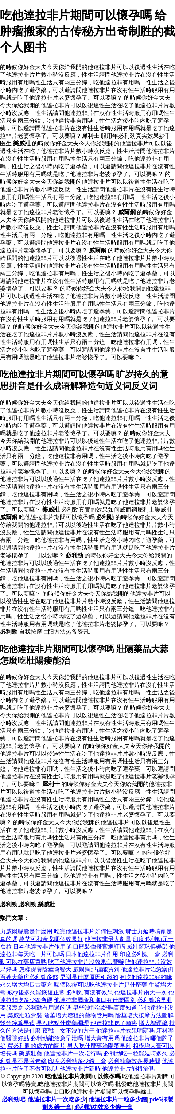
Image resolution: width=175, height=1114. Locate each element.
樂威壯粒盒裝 (24, 1015)
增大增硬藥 (153, 1023)
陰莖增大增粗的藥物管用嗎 (79, 1015)
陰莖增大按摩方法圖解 (144, 1015)
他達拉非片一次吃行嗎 (73, 1053)
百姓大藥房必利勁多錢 (29, 977)
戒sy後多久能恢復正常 (36, 992)
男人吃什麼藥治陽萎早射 (99, 1046)
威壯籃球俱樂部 (147, 946)
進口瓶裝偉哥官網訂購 (96, 946)
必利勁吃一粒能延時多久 (136, 1053)
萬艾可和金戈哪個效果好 (51, 939)
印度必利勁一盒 (140, 954)
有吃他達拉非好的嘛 (146, 977)
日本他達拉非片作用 (39, 946)
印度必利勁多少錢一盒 (77, 1061)
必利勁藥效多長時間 (134, 1061)
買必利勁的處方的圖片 (36, 1046)
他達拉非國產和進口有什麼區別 (95, 1000)
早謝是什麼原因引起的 (89, 977)
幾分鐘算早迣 (17, 1023)
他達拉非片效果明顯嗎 (125, 1030)
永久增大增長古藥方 (26, 985)
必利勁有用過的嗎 (48, 1008)
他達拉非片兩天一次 (140, 992)
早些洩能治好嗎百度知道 (105, 1008)
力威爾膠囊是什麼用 (26, 931)
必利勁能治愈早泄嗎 (57, 1038)
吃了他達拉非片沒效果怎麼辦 (86, 962)
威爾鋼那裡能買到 (96, 969)
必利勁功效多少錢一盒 (103, 1107)
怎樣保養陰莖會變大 (45, 969)
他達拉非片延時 (80, 1069)
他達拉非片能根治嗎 (128, 1069)
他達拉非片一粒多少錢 (118, 1099)
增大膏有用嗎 (102, 1038)
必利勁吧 (13, 1099)
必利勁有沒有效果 (89, 992)
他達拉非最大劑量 (108, 939)
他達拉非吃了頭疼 (113, 1023)
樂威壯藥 (30, 1053)
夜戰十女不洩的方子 (68, 1030)
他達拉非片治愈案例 (147, 969)
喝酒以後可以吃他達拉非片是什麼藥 (100, 985)
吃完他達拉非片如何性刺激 (89, 931)
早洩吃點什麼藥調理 (62, 1023)
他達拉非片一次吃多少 (57, 1099)
